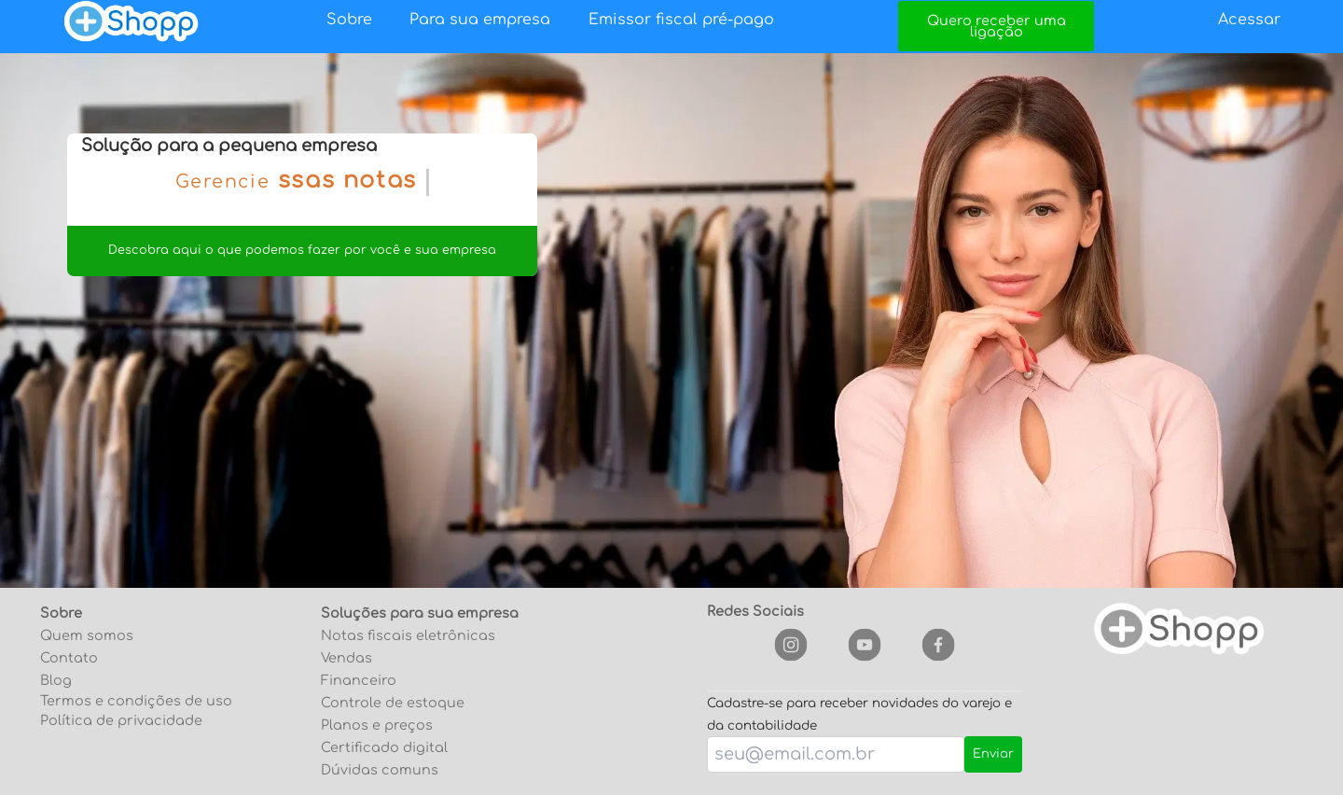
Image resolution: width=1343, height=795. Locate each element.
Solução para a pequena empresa (229, 145)
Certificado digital (384, 747)
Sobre (349, 19)
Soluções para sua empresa (420, 613)
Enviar (993, 753)
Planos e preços (377, 725)
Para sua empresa (479, 19)
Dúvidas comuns (379, 769)
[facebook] (937, 645)
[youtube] (864, 645)
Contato (69, 657)
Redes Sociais (755, 611)
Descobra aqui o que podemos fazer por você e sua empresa (302, 250)
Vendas (346, 657)
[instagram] (790, 645)
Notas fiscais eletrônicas (408, 635)
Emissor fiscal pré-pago (681, 19)
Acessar (1249, 19)
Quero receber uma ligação (996, 26)
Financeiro (358, 680)
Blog (56, 680)
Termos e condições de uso (136, 700)
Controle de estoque (392, 702)
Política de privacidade (121, 720)
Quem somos (86, 635)
